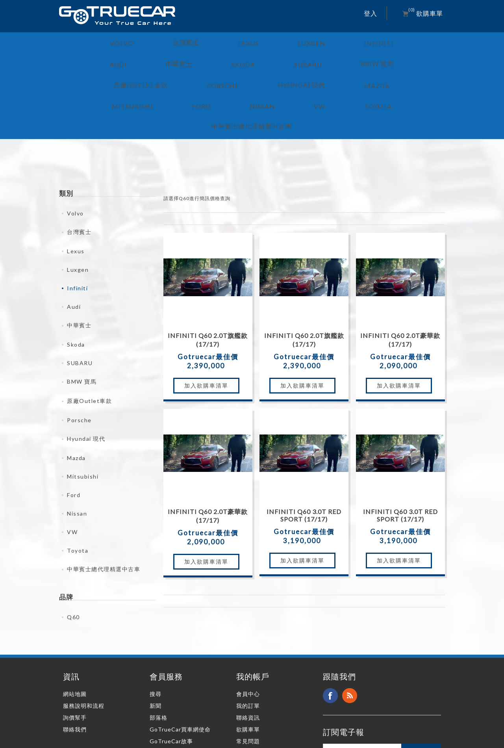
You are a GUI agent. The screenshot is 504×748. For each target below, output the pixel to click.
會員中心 (248, 636)
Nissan (77, 455)
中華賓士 (79, 267)
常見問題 (248, 683)
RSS (349, 637)
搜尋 (155, 636)
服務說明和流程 (83, 647)
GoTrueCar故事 (171, 683)
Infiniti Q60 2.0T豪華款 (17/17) (400, 282)
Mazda (76, 400)
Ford (73, 437)
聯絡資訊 (248, 659)
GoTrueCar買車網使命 (180, 671)
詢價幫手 (75, 659)
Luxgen (78, 211)
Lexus (76, 193)
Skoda (76, 286)
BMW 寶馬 (81, 323)
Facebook (330, 637)
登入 (370, 13)
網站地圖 (75, 636)
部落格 (158, 659)
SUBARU (80, 305)
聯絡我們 (75, 671)
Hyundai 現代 (86, 380)
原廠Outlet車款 (89, 343)
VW (72, 474)
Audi (74, 248)
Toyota (77, 492)
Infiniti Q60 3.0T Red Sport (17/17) (304, 457)
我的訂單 (248, 647)
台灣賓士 (79, 174)
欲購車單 (248, 671)
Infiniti (77, 230)
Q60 (73, 559)
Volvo (75, 155)
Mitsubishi (82, 418)
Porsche (79, 362)
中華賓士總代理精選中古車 (103, 511)
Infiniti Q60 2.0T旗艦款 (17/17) (208, 282)
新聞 (155, 647)
